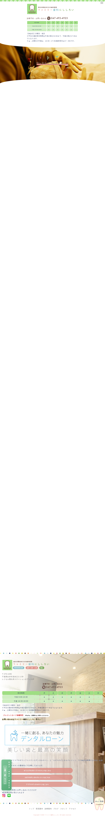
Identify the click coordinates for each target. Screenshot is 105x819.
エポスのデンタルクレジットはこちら (37, 777)
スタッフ (63, 809)
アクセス (72, 809)
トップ (31, 809)
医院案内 (39, 809)
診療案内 (48, 809)
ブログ (56, 809)
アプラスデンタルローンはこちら (37, 784)
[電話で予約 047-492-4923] (6, 775)
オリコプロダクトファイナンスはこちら (37, 770)
